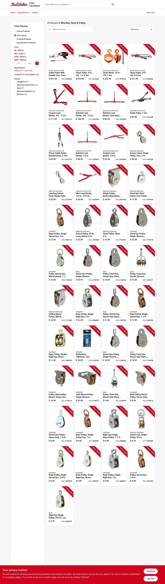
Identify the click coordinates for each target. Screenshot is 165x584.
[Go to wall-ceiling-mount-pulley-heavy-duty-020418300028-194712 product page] (141, 385)
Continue (151, 571)
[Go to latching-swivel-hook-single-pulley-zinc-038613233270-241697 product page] (60, 184)
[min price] (18, 63)
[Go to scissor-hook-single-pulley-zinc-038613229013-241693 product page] (141, 144)
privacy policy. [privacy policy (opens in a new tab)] (14, 577)
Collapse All (18, 70)
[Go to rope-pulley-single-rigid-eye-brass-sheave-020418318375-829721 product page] (87, 466)
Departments (23, 12)
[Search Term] (79, 4)
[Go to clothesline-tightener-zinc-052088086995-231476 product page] (87, 345)
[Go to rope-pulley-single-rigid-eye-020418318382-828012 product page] (114, 466)
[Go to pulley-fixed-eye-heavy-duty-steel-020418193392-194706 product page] (114, 385)
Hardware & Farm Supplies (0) (27, 74)
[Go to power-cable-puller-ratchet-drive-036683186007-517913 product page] (60, 144)
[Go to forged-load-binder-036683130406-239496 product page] (114, 144)
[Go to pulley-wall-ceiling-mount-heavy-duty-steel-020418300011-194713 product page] (60, 385)
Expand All (28, 70)
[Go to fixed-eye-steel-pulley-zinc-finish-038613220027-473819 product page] (141, 184)
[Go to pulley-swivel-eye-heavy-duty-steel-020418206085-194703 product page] (114, 305)
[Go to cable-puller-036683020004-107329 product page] (141, 104)
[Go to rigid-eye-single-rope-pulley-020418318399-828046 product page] (114, 426)
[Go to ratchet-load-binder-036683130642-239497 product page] (87, 144)
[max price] (29, 63)
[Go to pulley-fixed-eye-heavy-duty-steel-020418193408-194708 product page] (141, 345)
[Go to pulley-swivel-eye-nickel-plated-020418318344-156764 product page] (60, 265)
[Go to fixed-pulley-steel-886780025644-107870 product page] (114, 224)
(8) (20, 88)
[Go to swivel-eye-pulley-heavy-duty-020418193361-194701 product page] (60, 426)
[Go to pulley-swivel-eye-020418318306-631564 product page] (141, 466)
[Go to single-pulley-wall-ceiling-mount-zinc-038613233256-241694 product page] (114, 184)
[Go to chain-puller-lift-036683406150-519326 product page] (87, 64)
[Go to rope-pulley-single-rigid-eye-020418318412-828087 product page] (87, 305)
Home (12, 12)
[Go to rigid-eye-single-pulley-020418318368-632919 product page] (60, 506)
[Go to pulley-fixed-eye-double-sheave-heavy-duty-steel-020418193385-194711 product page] (141, 265)
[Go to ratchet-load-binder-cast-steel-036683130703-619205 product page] (114, 104)
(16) (22, 82)
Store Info (151, 12)
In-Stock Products (24, 39)
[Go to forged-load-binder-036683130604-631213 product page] (60, 104)
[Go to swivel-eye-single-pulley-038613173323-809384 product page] (141, 426)
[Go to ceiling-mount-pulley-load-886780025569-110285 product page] (60, 305)
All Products (22, 35)
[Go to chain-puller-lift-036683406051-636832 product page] (141, 64)
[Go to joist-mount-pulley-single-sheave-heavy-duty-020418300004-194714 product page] (87, 385)
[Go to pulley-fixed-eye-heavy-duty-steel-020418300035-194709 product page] (114, 265)
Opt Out (150, 578)
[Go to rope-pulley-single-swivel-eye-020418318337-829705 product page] (141, 305)
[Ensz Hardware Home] (19, 4)
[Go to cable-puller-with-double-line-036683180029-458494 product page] (60, 64)
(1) (22, 94)
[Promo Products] (15, 31)
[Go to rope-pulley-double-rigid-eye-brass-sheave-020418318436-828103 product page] (60, 345)
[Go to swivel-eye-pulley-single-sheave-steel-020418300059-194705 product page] (87, 265)
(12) (27, 85)
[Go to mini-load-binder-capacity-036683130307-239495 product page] (87, 184)
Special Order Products (26, 42)
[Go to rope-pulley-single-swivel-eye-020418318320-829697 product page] (87, 426)
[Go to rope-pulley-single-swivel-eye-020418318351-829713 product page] (60, 224)
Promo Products (23, 31)
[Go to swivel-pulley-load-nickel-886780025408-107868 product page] (87, 224)
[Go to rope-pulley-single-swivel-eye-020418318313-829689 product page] (60, 466)
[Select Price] (37, 63)
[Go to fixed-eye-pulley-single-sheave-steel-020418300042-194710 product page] (141, 224)
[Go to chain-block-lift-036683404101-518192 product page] (114, 64)
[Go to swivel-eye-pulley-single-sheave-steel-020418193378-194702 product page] (114, 345)
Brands (35, 12)
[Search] (113, 4)
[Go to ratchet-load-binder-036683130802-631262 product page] (87, 104)
